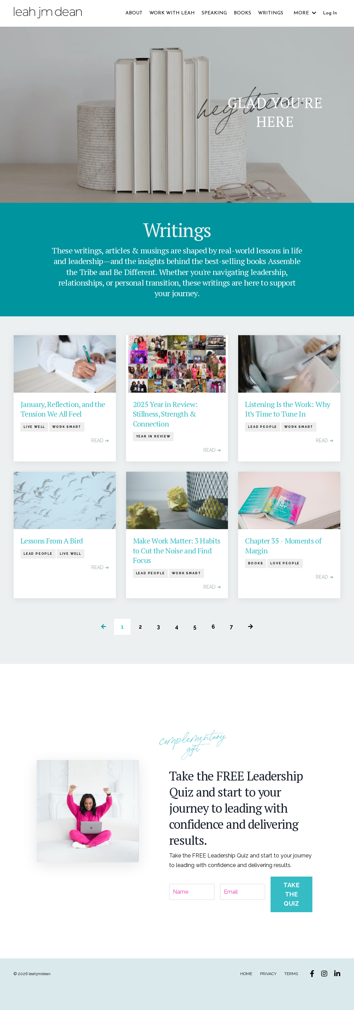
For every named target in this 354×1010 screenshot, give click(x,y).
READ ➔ (100, 441)
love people (285, 564)
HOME (246, 972)
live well (34, 428)
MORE (305, 13)
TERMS (291, 972)
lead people (262, 428)
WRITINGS (270, 13)
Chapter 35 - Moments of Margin (283, 546)
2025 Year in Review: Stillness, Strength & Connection (165, 415)
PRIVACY (268, 972)
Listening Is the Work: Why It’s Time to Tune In (287, 410)
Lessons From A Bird (52, 542)
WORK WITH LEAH (172, 13)
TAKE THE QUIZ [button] (291, 893)
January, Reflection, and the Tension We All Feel (63, 410)
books (255, 564)
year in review (153, 438)
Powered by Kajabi (319, 992)
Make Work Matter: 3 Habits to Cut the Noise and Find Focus (176, 551)
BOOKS (242, 13)
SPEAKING (214, 13)
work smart (66, 428)
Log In (330, 13)
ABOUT (133, 13)
